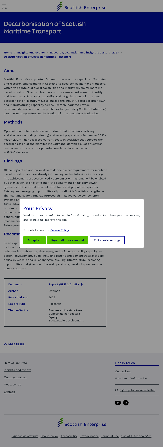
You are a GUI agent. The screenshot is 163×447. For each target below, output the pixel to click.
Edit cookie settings (107, 240)
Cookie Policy (59, 230)
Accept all (34, 240)
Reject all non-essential (67, 240)
